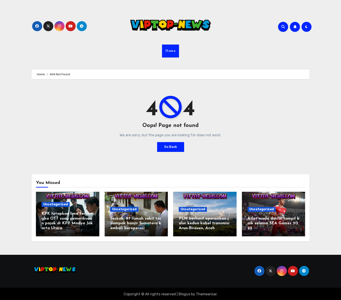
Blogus (184, 293)
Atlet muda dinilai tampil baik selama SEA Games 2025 (273, 223)
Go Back (170, 147)
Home (170, 51)
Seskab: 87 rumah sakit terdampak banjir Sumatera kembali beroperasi (135, 223)
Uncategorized (55, 204)
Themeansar (206, 293)
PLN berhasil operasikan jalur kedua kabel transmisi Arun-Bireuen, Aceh (205, 223)
